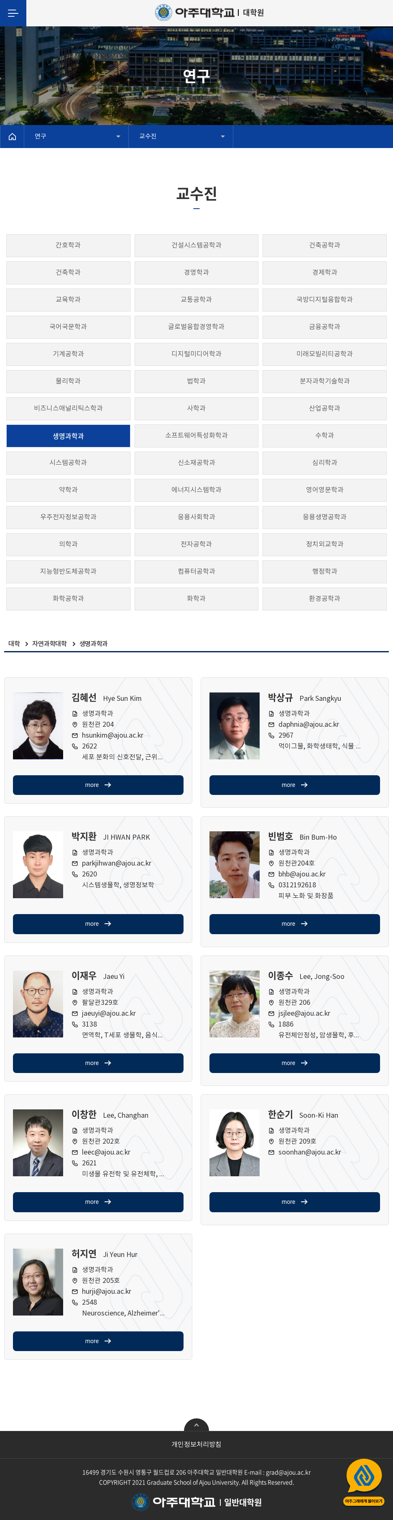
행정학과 (324, 571)
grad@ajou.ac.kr (288, 1472)
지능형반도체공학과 (68, 571)
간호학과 (68, 245)
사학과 (196, 408)
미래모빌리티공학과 (324, 354)
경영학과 (196, 272)
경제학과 (324, 272)
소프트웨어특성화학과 (196, 435)
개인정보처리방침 (196, 1444)
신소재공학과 (196, 463)
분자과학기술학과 (325, 381)
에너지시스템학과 (196, 490)
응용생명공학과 (325, 517)
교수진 (148, 136)
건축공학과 (324, 245)
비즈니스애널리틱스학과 (68, 408)
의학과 (68, 544)
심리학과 (324, 463)
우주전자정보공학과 (68, 517)
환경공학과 (324, 599)
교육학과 (68, 300)
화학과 (196, 599)
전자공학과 (196, 544)
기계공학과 (68, 354)
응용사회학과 (196, 517)
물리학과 (68, 381)
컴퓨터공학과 (196, 571)
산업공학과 (324, 408)
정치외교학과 (325, 544)
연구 (40, 136)
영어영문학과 (325, 490)
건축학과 (68, 272)
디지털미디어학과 (196, 354)
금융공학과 (324, 327)
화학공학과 (68, 599)
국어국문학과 (68, 327)
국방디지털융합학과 (324, 300)
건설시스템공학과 (196, 245)
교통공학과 (196, 300)
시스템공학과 (68, 463)
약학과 (68, 490)
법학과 (196, 381)
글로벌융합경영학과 (196, 327)
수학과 (324, 435)
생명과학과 (68, 436)
